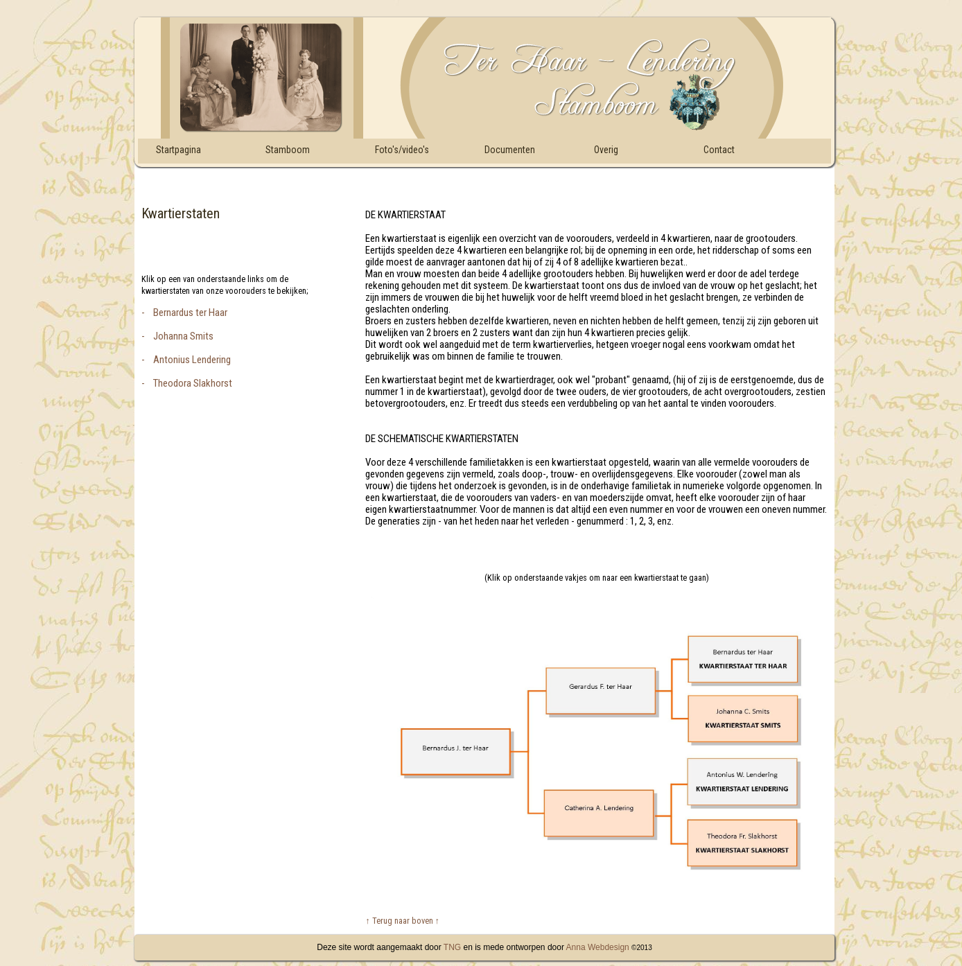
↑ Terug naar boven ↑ (402, 920)
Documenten (509, 149)
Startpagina (178, 149)
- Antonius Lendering (186, 359)
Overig (606, 149)
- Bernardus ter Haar (184, 312)
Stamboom (287, 149)
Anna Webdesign (597, 947)
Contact (719, 149)
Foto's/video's (402, 149)
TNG (451, 947)
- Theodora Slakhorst (186, 383)
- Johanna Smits (177, 336)
